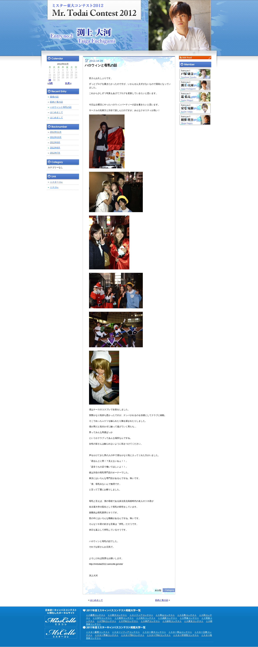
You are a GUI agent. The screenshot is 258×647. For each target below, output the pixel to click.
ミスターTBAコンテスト (132, 635)
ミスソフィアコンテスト (141, 615)
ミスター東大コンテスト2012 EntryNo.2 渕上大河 (129, 25)
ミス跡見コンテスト (172, 621)
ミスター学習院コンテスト (186, 635)
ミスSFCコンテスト (102, 618)
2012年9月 (55, 142)
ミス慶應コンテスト (95, 615)
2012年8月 (55, 147)
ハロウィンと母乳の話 (101, 65)
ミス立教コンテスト (187, 615)
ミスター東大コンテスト (154, 632)
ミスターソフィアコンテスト (126, 632)
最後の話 (54, 96)
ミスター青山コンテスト (180, 632)
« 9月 (50, 83)
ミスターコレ (56, 182)
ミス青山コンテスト (165, 615)
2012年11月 (55, 132)
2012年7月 (55, 153)
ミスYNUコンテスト (128, 621)
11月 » (68, 83)
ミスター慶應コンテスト (98, 632)
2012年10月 (55, 137)
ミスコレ (54, 187)
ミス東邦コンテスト (124, 618)
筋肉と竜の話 (161, 600)
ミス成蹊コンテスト (167, 618)
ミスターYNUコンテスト (159, 635)
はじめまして (96, 600)
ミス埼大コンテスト (146, 618)
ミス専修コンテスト (189, 618)
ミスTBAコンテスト (106, 621)
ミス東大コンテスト (117, 615)
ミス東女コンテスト (193, 621)
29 (50, 80)
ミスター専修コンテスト (106, 635)
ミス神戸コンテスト (150, 621)
